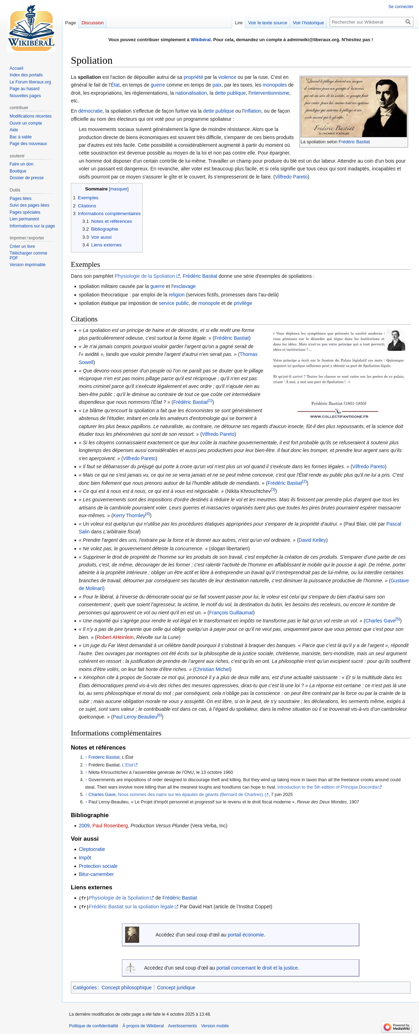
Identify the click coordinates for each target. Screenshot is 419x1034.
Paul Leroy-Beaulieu (135, 717)
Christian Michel (212, 669)
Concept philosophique (126, 987)
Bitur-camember (96, 874)
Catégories (85, 987)
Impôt (85, 857)
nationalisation (191, 93)
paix (217, 85)
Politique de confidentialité (93, 1025)
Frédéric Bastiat (354, 141)
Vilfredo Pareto (291, 177)
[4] (147, 513)
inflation (252, 111)
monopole (209, 303)
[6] (159, 715)
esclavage (184, 286)
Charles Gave (380, 620)
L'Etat (127, 765)
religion (177, 294)
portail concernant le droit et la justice (257, 967)
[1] (210, 400)
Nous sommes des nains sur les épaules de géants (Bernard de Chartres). (191, 794)
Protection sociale (98, 866)
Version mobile (215, 1025)
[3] (273, 489)
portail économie (246, 934)
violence (227, 77)
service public (174, 303)
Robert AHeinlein (115, 637)
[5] (397, 619)
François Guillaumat (231, 612)
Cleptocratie (92, 849)
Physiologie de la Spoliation (145, 276)
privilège (243, 303)
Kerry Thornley (129, 515)
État (115, 85)
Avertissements (182, 1025)
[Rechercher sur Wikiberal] (371, 22)
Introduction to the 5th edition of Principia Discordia (327, 787)
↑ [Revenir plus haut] (86, 757)
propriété (193, 77)
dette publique (230, 93)
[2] (304, 481)
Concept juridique (176, 987)
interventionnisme (270, 93)
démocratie (90, 111)
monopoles (275, 85)
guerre (158, 85)
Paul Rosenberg (110, 825)
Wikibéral (201, 39)
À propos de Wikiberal (143, 1025)
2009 (84, 825)
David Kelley (312, 540)
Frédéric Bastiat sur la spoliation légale (131, 906)
